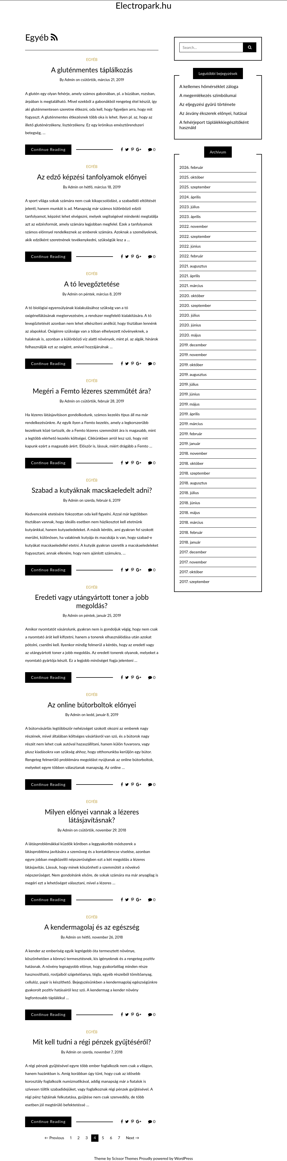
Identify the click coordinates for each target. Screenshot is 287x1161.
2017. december (192, 551)
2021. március (191, 285)
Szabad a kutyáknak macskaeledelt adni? (92, 490)
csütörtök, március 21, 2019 (102, 79)
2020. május (190, 335)
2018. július (189, 492)
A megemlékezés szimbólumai (207, 95)
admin (69, 79)
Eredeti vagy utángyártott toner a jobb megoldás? (92, 601)
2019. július (188, 384)
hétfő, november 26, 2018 (102, 937)
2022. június (190, 246)
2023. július (189, 206)
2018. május (189, 512)
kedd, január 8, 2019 (102, 714)
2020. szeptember (195, 305)
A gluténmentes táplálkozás (91, 70)
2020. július (189, 315)
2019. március (191, 423)
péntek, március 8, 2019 (102, 294)
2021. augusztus (193, 266)
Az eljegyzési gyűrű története (207, 104)
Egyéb (92, 59)
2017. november (193, 562)
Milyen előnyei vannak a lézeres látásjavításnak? (92, 816)
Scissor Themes (125, 1158)
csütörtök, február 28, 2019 (102, 401)
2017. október (191, 571)
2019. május (189, 404)
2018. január (190, 542)
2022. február (191, 255)
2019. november (193, 354)
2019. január (189, 443)
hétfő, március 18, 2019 (102, 187)
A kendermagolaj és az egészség (91, 927)
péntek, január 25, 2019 (102, 615)
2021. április (189, 275)
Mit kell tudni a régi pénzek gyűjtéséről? (92, 1042)
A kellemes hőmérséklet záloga (208, 86)
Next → (132, 1137)
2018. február (190, 532)
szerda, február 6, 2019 (102, 500)
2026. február (191, 167)
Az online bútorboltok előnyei (92, 705)
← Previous (54, 1137)
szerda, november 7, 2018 (102, 1052)
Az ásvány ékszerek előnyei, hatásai (213, 113)
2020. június (190, 325)
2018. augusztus (193, 482)
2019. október (191, 364)
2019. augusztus (193, 374)
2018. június (189, 502)
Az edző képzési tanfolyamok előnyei (92, 177)
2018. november (193, 453)
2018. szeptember (194, 473)
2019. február (190, 433)
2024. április (190, 197)
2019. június (189, 394)
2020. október (191, 295)
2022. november (193, 226)
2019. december (192, 344)
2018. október (191, 463)
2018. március (191, 522)
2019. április (189, 413)
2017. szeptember (194, 581)
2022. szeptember (195, 236)
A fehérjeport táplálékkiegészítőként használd (214, 125)
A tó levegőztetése (92, 284)
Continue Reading (48, 149)
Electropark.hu (143, 5)
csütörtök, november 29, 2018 (102, 830)
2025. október (191, 177)
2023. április (190, 216)
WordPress (183, 1158)
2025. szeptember (194, 186)
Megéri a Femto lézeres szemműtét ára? (92, 391)
